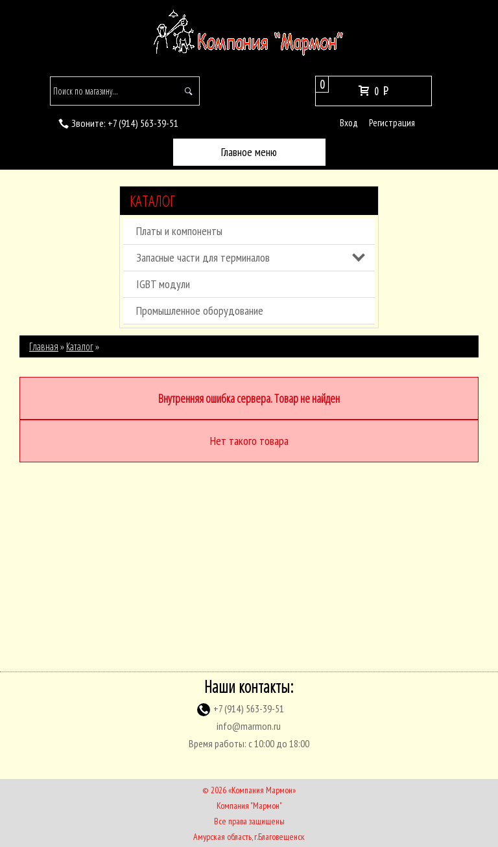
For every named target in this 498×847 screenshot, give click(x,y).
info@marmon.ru (249, 725)
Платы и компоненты (179, 230)
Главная (43, 346)
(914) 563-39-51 (143, 123)
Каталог (152, 201)
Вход (349, 123)
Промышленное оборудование (199, 310)
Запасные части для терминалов (203, 257)
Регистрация (392, 123)
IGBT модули (163, 284)
